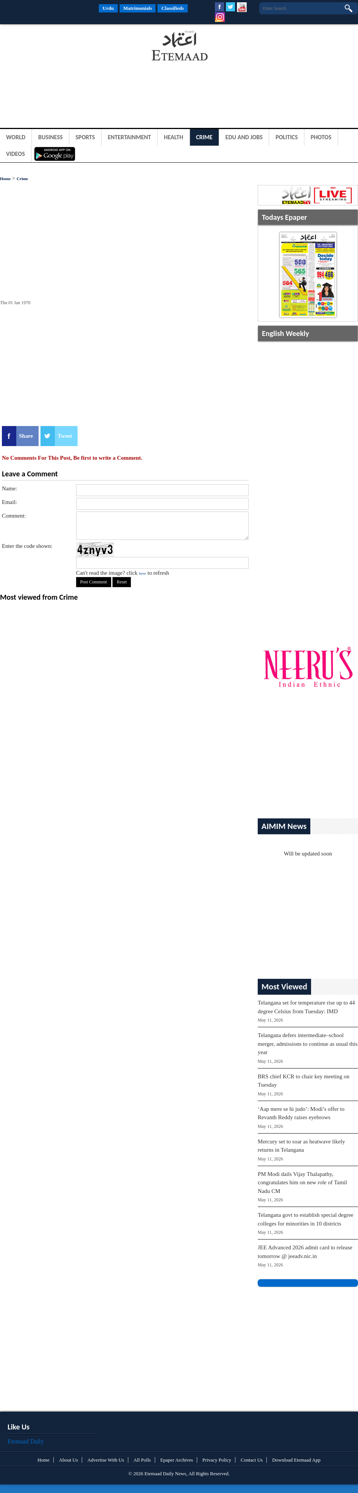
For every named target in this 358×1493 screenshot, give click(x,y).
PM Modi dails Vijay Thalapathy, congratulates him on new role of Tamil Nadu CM (302, 1182)
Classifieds (172, 8)
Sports (85, 137)
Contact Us (252, 1460)
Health (173, 137)
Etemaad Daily (26, 1441)
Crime (204, 137)
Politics (287, 137)
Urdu (108, 8)
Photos (321, 137)
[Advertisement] (60, 47)
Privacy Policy (216, 1460)
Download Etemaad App (296, 1460)
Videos (15, 153)
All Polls (142, 1460)
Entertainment (129, 137)
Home (5, 178)
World (15, 137)
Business (50, 137)
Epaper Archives (176, 1460)
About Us (68, 1460)
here (142, 573)
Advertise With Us (105, 1460)
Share (26, 436)
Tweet (65, 436)
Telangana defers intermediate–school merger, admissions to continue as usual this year (308, 1043)
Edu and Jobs (244, 137)
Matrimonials (137, 8)
